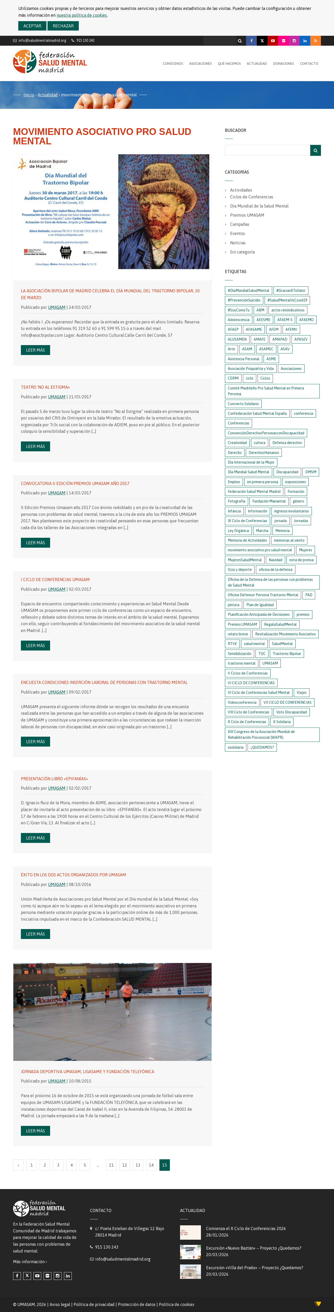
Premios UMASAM (247, 215)
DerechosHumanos (264, 453)
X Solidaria (282, 722)
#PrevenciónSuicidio (244, 300)
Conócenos (173, 64)
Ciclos (265, 378)
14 (151, 1165)
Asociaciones (200, 64)
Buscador (235, 130)
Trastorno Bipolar (287, 654)
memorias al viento (289, 540)
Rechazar (63, 25)
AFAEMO (306, 320)
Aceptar (32, 25)
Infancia (234, 511)
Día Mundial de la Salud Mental (259, 206)
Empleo (234, 482)
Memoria (282, 531)
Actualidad (257, 64)
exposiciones (295, 482)
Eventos (237, 233)
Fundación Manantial (269, 501)
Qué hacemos (229, 64)
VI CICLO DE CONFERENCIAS (251, 683)
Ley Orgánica (238, 531)
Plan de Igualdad (260, 605)
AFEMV (291, 329)
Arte (231, 349)
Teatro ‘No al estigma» (45, 387)
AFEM (273, 329)
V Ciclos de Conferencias (248, 673)
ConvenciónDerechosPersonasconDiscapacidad (266, 433)
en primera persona (262, 482)
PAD (308, 595)
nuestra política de (82, 15)
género (298, 501)
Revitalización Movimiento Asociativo (285, 634)
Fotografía (236, 501)
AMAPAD (279, 339)
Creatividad (237, 443)
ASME (271, 359)
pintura (233, 605)
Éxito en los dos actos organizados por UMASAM (73, 874)
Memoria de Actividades (247, 540)
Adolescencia (238, 320)
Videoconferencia (242, 702)
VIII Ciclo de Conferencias (248, 712)
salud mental (254, 644)
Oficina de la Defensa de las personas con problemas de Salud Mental (270, 582)
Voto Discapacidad (291, 712)
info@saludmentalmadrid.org (42, 40)
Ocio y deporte (240, 570)
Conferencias (238, 423)
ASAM (247, 349)
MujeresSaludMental (245, 560)
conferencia (303, 413)
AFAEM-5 (284, 320)
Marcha (262, 531)
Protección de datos (137, 1304)
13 (138, 1165)
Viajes (302, 692)
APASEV (301, 339)
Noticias (238, 242)
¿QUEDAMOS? (262, 747)
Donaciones (283, 64)
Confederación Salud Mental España (257, 413)
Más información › (30, 1261)
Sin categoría (242, 252)
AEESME (263, 320)
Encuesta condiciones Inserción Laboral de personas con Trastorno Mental (104, 682)
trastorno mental (241, 663)
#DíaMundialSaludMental (248, 290)
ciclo (249, 378)
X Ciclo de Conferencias (247, 722)
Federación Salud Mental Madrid (254, 491)
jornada (280, 521)
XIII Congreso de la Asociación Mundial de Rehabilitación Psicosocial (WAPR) (261, 735)
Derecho (235, 453)
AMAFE (259, 339)
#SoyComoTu (238, 310)
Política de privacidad (94, 1304)
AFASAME (254, 329)
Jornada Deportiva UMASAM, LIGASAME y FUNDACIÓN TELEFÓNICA (87, 1071)
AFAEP (233, 329)
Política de (176, 1304)
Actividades (241, 190)
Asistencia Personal (243, 359)
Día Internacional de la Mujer (251, 462)
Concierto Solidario (243, 404)
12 (124, 1165)
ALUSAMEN (237, 339)
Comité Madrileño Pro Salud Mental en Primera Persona (266, 391)
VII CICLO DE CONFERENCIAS (288, 702)
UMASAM (56, 307)
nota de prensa (301, 560)
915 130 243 (106, 1247)
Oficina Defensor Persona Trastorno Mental (263, 595)
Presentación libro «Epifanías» (54, 778)
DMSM (310, 472)
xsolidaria (235, 747)
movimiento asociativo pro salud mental (260, 550)
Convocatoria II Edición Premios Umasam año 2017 (75, 483)
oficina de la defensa (276, 570)
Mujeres (305, 550)
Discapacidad (287, 472)
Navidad (275, 560)
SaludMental (282, 644)
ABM (260, 310)
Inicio (28, 94)
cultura (259, 443)
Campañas (239, 224)
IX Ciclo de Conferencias (247, 521)
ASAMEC (266, 349)
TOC (262, 654)
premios (303, 614)
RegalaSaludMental (280, 624)
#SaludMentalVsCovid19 (287, 300)
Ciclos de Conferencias (251, 196)
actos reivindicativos (288, 310)
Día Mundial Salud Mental (248, 472)
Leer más (35, 350)
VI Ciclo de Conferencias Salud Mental (259, 692)
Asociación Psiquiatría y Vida (251, 369)
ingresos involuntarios (291, 511)
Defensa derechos (287, 443)
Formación (296, 491)
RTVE (232, 644)
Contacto (309, 64)
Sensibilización (239, 654)
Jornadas (301, 521)
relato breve (238, 634)
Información (257, 511)
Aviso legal (60, 1304)
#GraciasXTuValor (291, 290)
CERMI (233, 378)
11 (111, 1165)
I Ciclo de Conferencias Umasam (55, 579)
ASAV (285, 349)
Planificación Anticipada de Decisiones (259, 614)
